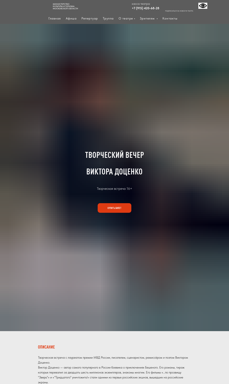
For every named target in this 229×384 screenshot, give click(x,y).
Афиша (71, 18)
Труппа (108, 18)
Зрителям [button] (148, 18)
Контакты (169, 18)
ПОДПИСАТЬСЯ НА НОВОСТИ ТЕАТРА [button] (179, 11)
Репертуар (89, 18)
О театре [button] (126, 18)
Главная (54, 18)
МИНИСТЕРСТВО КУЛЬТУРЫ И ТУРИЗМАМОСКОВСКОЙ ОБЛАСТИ (65, 6)
